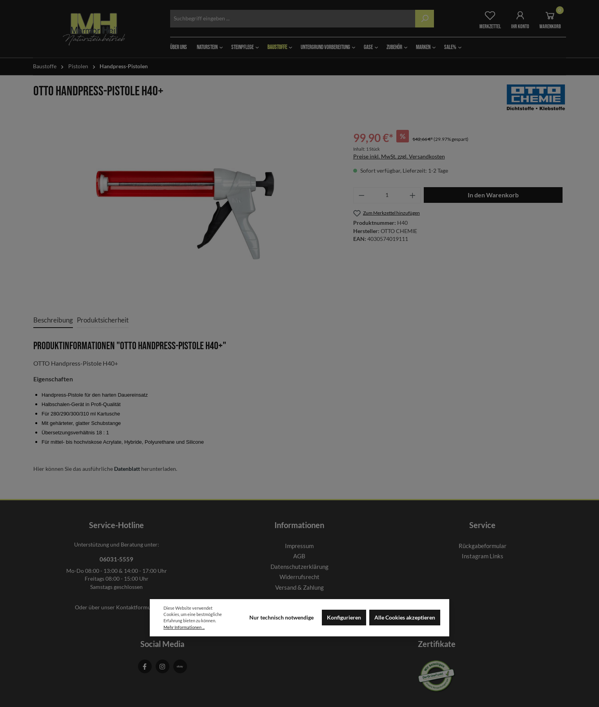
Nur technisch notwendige (281, 617)
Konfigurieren (344, 617)
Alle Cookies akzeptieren (404, 617)
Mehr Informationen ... (184, 627)
